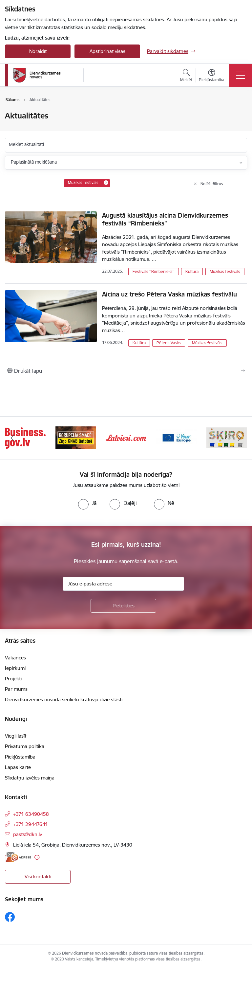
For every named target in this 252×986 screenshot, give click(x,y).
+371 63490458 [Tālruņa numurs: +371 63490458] (31, 814)
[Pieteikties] (123, 606)
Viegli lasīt (15, 736)
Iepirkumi (15, 668)
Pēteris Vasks (169, 342)
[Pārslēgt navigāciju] (240, 75)
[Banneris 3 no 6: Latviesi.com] (126, 437)
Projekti (13, 678)
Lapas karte (18, 767)
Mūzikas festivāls (225, 271)
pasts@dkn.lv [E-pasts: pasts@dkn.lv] (27, 834)
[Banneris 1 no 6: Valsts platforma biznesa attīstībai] (25, 437)
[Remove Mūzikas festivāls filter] (106, 182)
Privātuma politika (24, 746)
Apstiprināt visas (107, 51)
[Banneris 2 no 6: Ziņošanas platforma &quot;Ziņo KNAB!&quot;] (75, 437)
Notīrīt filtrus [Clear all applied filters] (211, 183)
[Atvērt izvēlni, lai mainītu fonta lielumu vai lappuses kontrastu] (211, 76)
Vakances (15, 657)
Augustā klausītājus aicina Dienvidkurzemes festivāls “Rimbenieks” (165, 219)
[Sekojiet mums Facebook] (10, 917)
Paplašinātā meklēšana (34, 162)
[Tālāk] (239, 438)
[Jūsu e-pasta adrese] (123, 584)
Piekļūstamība (20, 757)
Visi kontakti (38, 876)
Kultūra (192, 271)
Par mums (16, 689)
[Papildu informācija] (36, 857)
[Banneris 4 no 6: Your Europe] (176, 437)
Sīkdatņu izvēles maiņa (29, 778)
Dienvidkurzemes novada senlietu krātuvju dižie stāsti (63, 699)
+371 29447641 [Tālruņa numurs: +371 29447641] (30, 824)
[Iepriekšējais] (12, 438)
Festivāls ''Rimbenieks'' (154, 271)
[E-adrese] (18, 857)
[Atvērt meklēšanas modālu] (186, 76)
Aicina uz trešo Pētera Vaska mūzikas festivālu (169, 294)
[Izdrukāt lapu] (126, 371)
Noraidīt (38, 51)
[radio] (87, 503)
